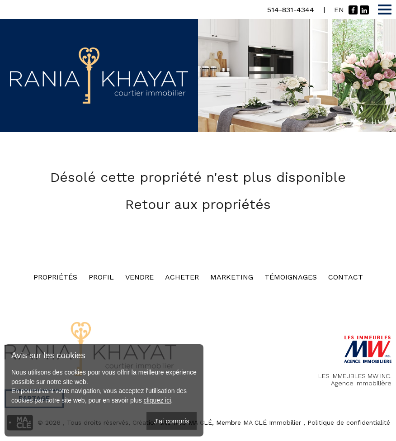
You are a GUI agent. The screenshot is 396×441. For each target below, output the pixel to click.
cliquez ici (157, 400)
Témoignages (290, 277)
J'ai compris (171, 421)
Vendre (139, 277)
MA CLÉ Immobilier (272, 422)
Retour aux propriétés (198, 204)
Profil (101, 277)
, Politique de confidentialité (346, 422)
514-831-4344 (290, 9)
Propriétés (55, 277)
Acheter (182, 277)
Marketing (231, 277)
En (339, 9)
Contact (345, 277)
